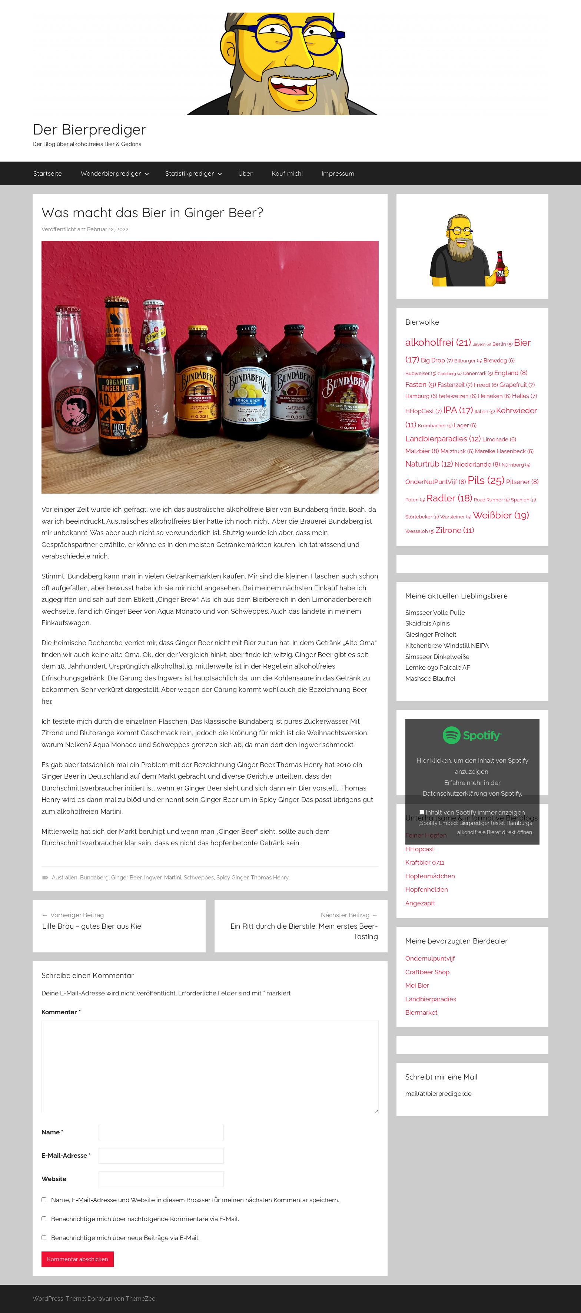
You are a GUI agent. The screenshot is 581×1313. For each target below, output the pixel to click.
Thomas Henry (270, 877)
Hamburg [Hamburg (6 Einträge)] (421, 396)
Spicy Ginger (232, 877)
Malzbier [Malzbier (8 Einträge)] (422, 451)
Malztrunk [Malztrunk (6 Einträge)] (457, 451)
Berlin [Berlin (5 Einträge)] (502, 344)
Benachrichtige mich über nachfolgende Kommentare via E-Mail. (145, 1219)
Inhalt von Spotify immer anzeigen (475, 812)
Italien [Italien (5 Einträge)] (485, 411)
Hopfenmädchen (430, 876)
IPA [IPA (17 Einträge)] (458, 409)
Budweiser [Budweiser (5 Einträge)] (420, 373)
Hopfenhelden (426, 889)
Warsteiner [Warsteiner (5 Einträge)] (455, 517)
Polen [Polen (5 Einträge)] (415, 500)
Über (245, 173)
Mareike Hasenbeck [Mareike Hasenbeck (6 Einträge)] (504, 451)
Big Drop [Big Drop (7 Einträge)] (437, 360)
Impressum (338, 173)
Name (52, 1132)
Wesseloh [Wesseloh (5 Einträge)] (419, 531)
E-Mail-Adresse (66, 1155)
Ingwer (153, 877)
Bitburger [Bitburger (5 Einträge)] (468, 361)
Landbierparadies (430, 999)
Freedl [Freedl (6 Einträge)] (486, 385)
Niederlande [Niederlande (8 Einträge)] (477, 464)
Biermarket (421, 1012)
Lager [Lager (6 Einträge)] (465, 425)
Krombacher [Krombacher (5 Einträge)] (435, 425)
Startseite (47, 173)
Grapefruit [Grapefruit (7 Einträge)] (517, 384)
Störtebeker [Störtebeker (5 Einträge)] (422, 517)
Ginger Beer (126, 877)
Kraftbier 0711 (424, 862)
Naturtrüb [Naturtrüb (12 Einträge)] (429, 463)
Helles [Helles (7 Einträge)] (524, 395)
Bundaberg (94, 877)
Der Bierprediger (89, 129)
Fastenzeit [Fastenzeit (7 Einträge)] (455, 384)
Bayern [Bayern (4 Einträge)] (481, 344)
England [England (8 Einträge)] (511, 373)
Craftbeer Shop (427, 972)
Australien (64, 877)
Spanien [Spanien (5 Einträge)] (523, 500)
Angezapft (420, 903)
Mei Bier (417, 985)
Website (54, 1179)
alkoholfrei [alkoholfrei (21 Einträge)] (438, 342)
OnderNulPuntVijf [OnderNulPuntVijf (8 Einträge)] (435, 481)
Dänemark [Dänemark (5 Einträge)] (478, 373)
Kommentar (61, 1012)
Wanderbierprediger (115, 173)
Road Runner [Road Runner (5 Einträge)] (491, 500)
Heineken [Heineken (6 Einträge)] (494, 396)
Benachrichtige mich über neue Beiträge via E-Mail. (125, 1237)
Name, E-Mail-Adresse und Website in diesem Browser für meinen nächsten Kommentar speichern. (195, 1200)
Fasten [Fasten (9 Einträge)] (420, 384)
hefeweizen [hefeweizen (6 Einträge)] (458, 396)
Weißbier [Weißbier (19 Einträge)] (501, 515)
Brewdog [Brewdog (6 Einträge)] (499, 360)
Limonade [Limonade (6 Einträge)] (499, 439)
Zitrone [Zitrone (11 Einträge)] (455, 530)
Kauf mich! (287, 173)
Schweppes (199, 877)
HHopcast (419, 849)
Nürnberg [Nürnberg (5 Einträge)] (516, 465)
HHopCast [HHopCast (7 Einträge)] (423, 411)
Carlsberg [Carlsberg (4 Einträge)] (450, 373)
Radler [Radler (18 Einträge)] (449, 498)
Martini (172, 877)
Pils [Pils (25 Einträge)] (486, 480)
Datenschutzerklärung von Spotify (472, 793)
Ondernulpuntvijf (430, 958)
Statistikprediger (193, 173)
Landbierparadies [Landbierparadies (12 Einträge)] (443, 438)
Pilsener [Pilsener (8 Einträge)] (522, 481)
